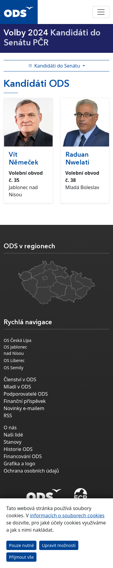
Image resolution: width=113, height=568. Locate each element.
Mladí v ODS (17, 386)
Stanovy (12, 442)
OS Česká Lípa (17, 340)
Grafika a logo (19, 463)
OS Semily (13, 367)
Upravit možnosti (59, 545)
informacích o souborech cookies (67, 515)
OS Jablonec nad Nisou (15, 350)
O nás (10, 427)
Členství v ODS (20, 379)
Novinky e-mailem (24, 408)
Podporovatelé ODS (26, 394)
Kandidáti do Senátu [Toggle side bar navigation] (54, 65)
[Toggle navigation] (101, 12)
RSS (8, 415)
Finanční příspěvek (25, 401)
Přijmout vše (21, 557)
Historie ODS (18, 449)
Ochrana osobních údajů (31, 470)
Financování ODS (23, 456)
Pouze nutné (21, 545)
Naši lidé (13, 434)
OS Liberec (14, 360)
